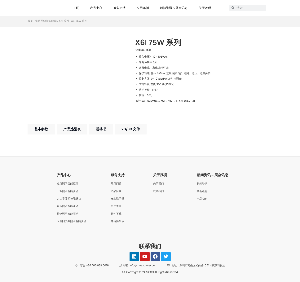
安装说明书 (117, 198)
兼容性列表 (117, 221)
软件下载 (116, 213)
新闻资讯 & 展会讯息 (174, 8)
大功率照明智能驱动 (69, 198)
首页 (30, 21)
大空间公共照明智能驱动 (71, 221)
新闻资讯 (202, 183)
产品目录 (116, 191)
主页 (76, 8)
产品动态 (202, 198)
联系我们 (158, 191)
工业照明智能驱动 (67, 191)
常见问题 (116, 183)
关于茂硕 (205, 8)
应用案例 (143, 8)
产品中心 (96, 8)
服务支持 (119, 8)
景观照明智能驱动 (67, 206)
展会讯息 (202, 191)
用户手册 (116, 206)
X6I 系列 (64, 21)
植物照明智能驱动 (67, 213)
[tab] (41, 129)
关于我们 (158, 183)
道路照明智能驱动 (46, 21)
